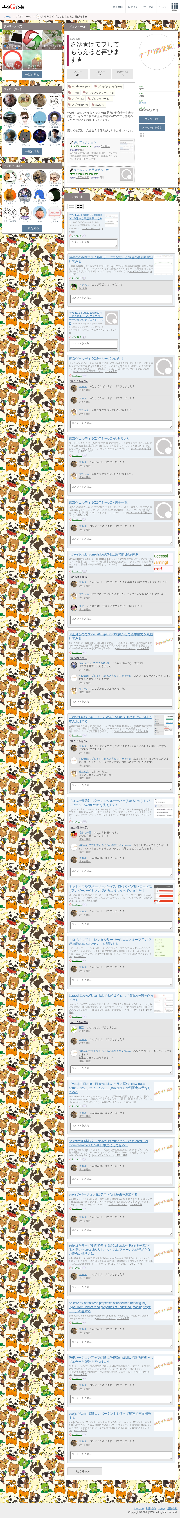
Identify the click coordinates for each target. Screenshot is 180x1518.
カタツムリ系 (9, 221)
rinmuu (83, 386)
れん (25, 109)
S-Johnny (24, 127)
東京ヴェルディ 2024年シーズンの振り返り (99, 438)
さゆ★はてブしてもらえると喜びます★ (101, 675)
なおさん (54, 221)
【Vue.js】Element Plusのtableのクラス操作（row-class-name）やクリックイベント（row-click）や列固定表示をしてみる (110, 1088)
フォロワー (100, 74)
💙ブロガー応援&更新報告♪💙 (12, 47)
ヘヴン (10, 109)
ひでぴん (84, 284)
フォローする (152, 119)
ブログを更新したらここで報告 (32, 47)
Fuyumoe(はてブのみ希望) (94, 663)
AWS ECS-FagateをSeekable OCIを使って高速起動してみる (85, 218)
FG (54, 109)
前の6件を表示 (78, 577)
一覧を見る (32, 74)
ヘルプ (161, 1508)
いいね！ (77, 235)
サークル (139, 1508)
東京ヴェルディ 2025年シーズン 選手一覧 (98, 502)
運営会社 (172, 1508)
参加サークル (122, 74)
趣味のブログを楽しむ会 (52, 47)
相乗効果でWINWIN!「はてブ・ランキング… (12, 66)
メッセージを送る (151, 127)
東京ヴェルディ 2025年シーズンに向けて (98, 358)
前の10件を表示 (79, 381)
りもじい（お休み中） (54, 184)
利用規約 (151, 1508)
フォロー (77, 74)
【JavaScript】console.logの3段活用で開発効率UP (103, 554)
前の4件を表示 (78, 658)
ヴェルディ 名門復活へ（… (88, 371)
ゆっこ (54, 203)
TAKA (39, 221)
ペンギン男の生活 (39, 202)
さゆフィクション (91, 228)
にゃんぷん (24, 144)
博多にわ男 (85, 832)
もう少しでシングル (9, 125)
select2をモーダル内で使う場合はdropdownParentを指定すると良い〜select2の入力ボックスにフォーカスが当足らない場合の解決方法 (110, 1250)
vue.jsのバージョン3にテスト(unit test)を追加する (103, 1194)
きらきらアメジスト (24, 220)
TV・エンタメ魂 (9, 184)
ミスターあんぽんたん (9, 202)
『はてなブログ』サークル (32, 67)
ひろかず (39, 185)
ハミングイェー (9, 143)
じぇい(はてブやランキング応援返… (54, 124)
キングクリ (54, 144)
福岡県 (143, 103)
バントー (39, 144)
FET (81, 1027)
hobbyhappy (39, 127)
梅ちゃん (84, 410)
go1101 (24, 185)
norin (81, 605)
